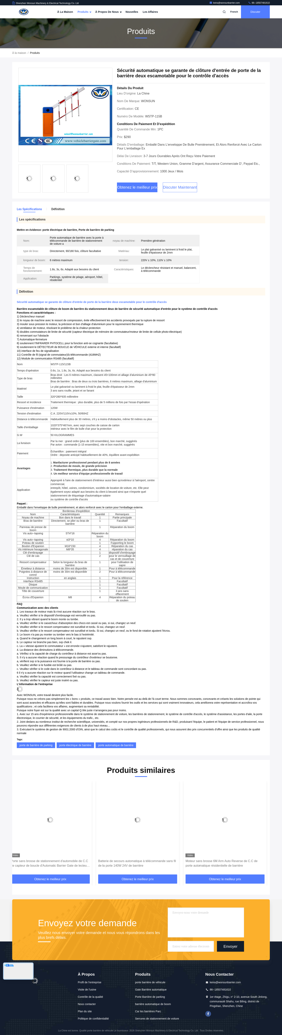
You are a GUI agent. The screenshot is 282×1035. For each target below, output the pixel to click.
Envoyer (230, 946)
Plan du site (85, 1011)
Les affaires (150, 11)
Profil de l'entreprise (89, 982)
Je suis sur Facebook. (208, 1014)
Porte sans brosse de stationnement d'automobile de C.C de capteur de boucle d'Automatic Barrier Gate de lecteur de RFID (52, 863)
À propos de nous (108, 11)
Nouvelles (132, 11)
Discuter (255, 11)
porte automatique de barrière (115, 745)
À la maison (65, 11)
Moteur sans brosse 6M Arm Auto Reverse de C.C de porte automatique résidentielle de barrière (225, 863)
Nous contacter (87, 1004)
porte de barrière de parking (35, 745)
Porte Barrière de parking (150, 996)
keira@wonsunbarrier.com (224, 3)
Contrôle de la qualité (90, 996)
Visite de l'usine (87, 989)
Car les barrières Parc (148, 1011)
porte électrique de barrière (75, 745)
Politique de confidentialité (93, 1018)
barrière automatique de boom (153, 1004)
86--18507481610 (259, 3)
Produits (84, 11)
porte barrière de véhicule (150, 982)
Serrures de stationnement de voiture (157, 1018)
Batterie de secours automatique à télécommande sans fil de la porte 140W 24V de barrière (140, 863)
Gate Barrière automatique (151, 989)
